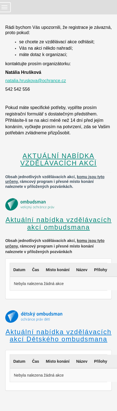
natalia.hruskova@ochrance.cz (35, 80)
